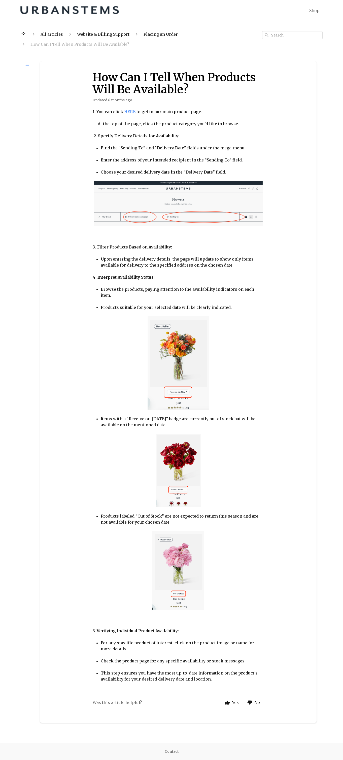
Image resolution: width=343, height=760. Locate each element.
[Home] (23, 34)
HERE (130, 111)
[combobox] (292, 35)
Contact (172, 751)
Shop (314, 10)
